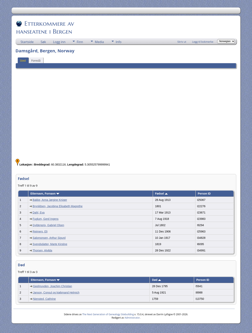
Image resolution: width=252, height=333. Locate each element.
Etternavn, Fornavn (45, 193)
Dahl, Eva (39, 212)
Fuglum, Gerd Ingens (46, 218)
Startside (27, 42)
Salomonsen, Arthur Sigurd (49, 237)
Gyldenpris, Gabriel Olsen (48, 225)
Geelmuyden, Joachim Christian (52, 286)
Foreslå (36, 60)
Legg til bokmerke (202, 41)
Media (99, 42)
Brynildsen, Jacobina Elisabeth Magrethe (58, 206)
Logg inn (59, 42)
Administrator (132, 317)
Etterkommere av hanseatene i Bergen (45, 27)
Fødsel (161, 193)
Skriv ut (181, 41)
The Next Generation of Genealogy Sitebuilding (108, 314)
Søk (43, 42)
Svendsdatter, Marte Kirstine (50, 244)
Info (118, 42)
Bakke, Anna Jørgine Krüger (50, 199)
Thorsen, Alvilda (42, 250)
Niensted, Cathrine (44, 298)
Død (156, 279)
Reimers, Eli (40, 231)
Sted (23, 60)
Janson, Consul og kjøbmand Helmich (56, 292)
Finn (80, 42)
